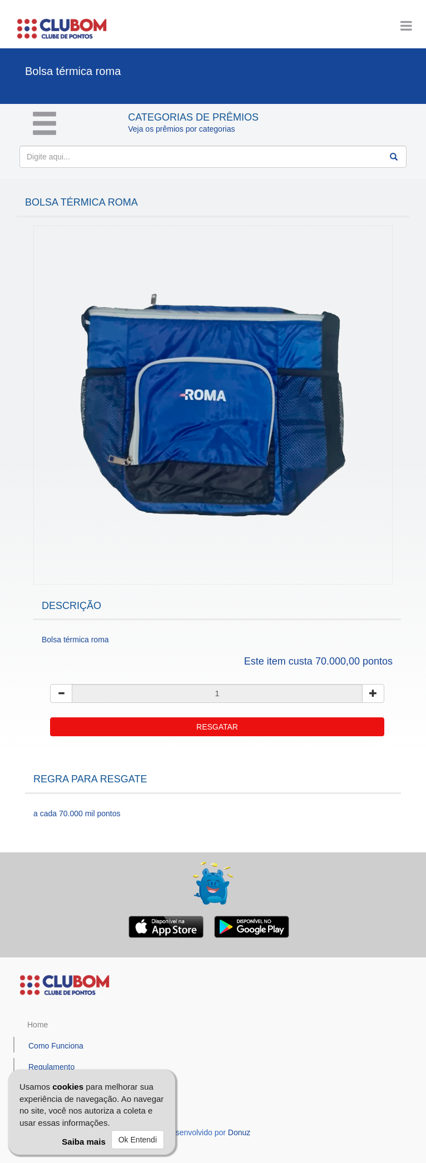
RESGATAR (217, 726)
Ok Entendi (137, 1139)
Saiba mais (83, 1141)
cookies (67, 1086)
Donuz (239, 1132)
